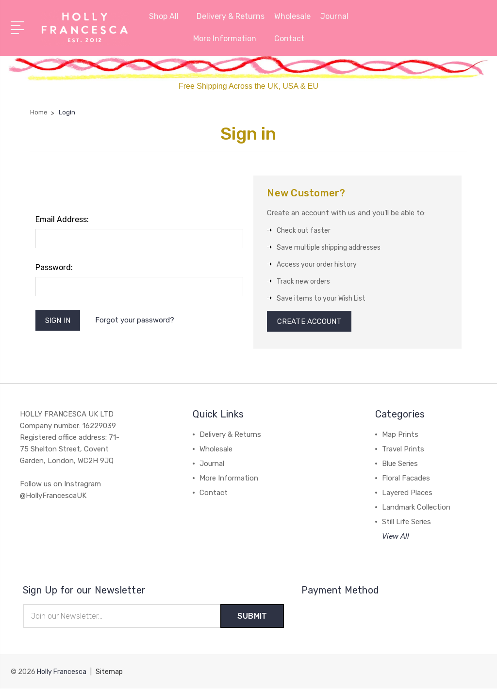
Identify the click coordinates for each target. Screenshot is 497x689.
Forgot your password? (135, 320)
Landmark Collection (416, 507)
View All (395, 536)
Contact (289, 38)
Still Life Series (406, 522)
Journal (334, 16)
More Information (229, 38)
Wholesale (292, 16)
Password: (54, 267)
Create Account (309, 321)
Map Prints (400, 435)
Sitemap (109, 672)
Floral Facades (406, 478)
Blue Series (400, 464)
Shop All (168, 16)
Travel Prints (403, 449)
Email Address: (62, 219)
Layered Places (407, 493)
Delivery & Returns (231, 16)
